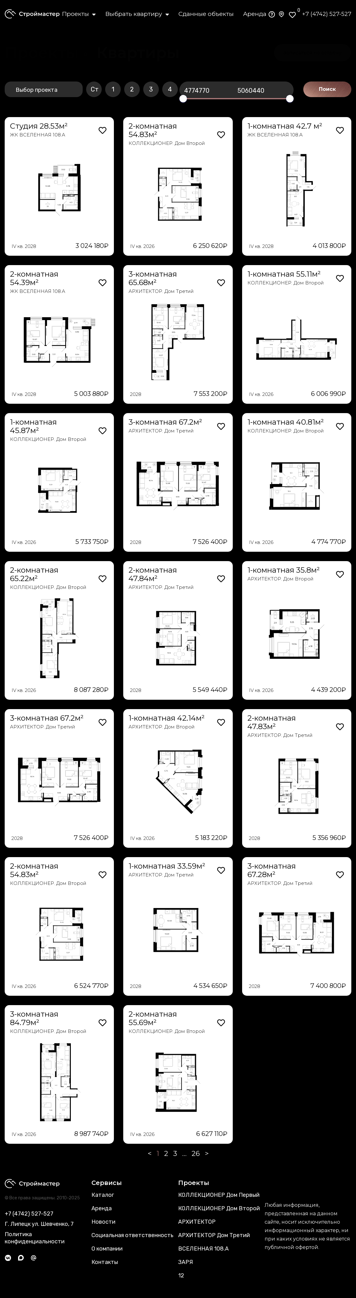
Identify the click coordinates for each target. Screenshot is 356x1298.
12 (181, 1275)
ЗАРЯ (185, 1262)
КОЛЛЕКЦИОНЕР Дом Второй (219, 1208)
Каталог (102, 1195)
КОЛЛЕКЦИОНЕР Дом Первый (219, 1195)
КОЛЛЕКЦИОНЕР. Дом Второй (167, 143)
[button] (137, 53)
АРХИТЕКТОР (197, 1221)
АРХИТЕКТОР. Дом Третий (161, 291)
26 (196, 1153)
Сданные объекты (206, 13)
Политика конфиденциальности (35, 1238)
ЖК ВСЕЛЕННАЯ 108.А (37, 135)
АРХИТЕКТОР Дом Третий (214, 1235)
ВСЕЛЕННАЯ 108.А (203, 1248)
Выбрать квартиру (137, 14)
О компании (107, 1248)
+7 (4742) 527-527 (326, 14)
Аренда (254, 13)
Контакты (104, 1262)
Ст (95, 89)
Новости (103, 1221)
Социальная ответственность (132, 1235)
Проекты (79, 14)
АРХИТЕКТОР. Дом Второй (280, 579)
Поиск (327, 89)
